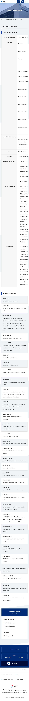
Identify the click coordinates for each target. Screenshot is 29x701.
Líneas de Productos (7, 674)
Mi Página (12, 663)
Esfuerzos (6, 632)
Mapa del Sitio (20, 679)
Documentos (8, 657)
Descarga (21, 657)
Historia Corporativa (9, 628)
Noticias (4, 670)
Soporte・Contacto (14, 649)
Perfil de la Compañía (9, 623)
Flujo (18, 674)
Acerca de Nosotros (8, 19)
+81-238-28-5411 (10, 690)
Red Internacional (8, 636)
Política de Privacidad (7, 679)
